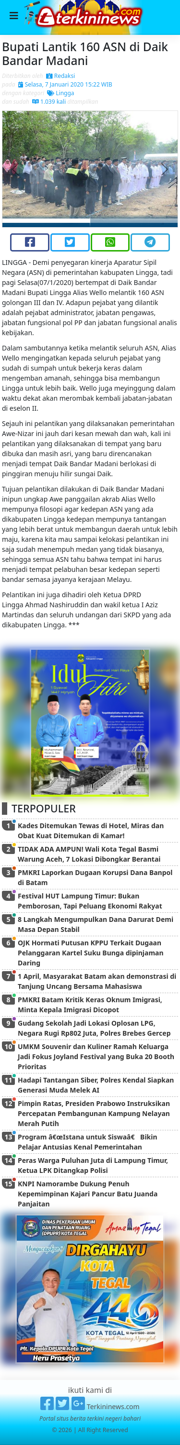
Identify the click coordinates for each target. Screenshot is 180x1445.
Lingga (60, 93)
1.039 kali (49, 102)
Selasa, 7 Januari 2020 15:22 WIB (65, 84)
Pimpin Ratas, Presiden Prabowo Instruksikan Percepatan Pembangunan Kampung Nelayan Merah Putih (94, 1113)
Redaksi (60, 76)
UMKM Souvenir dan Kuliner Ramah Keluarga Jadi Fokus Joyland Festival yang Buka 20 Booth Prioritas (96, 1056)
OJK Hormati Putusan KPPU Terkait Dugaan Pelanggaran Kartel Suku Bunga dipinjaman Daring (91, 952)
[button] (15, 169)
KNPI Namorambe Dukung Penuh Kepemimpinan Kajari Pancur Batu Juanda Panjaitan (87, 1193)
